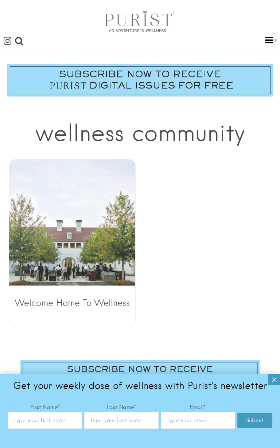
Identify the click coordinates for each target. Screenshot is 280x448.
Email (198, 268)
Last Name (121, 268)
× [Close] (274, 240)
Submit (255, 281)
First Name (45, 268)
